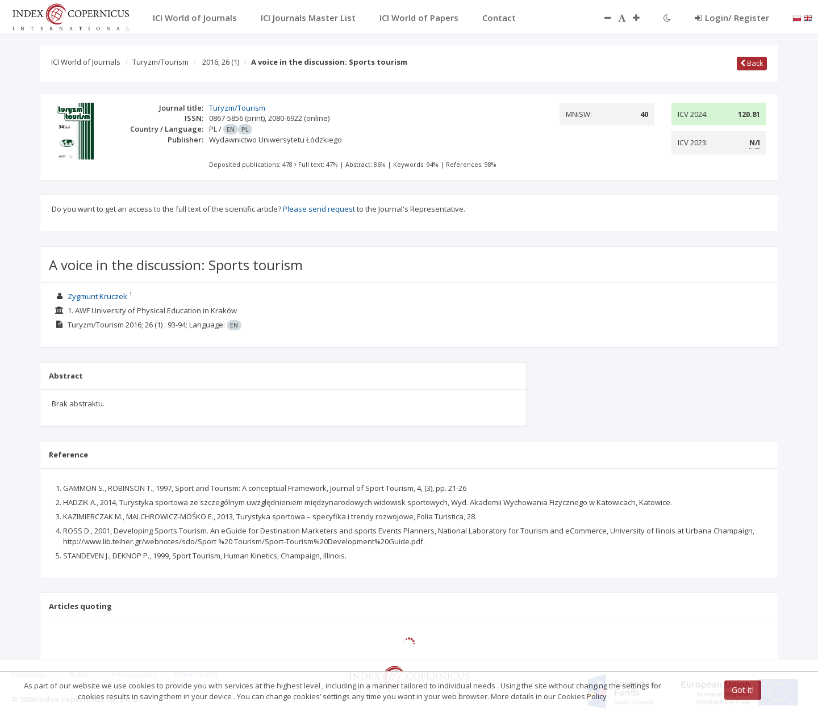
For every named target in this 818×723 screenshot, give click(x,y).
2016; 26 (220, 62)
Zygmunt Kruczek (97, 296)
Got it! (743, 689)
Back (751, 63)
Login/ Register (732, 17)
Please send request (319, 209)
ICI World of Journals (85, 62)
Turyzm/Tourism (160, 62)
